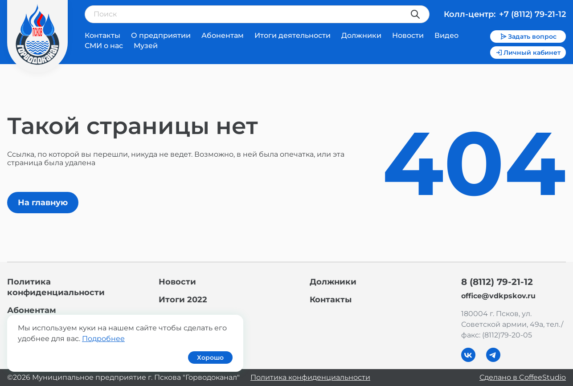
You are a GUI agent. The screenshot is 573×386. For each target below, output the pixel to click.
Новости (408, 35)
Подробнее (103, 338)
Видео (446, 35)
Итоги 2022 (183, 300)
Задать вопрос (528, 37)
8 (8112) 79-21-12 (497, 281)
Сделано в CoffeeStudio (522, 377)
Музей (146, 45)
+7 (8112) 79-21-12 (532, 14)
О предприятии (161, 35)
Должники (361, 35)
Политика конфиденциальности (310, 377)
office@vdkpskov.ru (498, 296)
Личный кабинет (528, 53)
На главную (43, 202)
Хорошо (210, 357)
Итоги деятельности (292, 35)
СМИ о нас (104, 45)
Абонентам (222, 35)
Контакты (102, 35)
